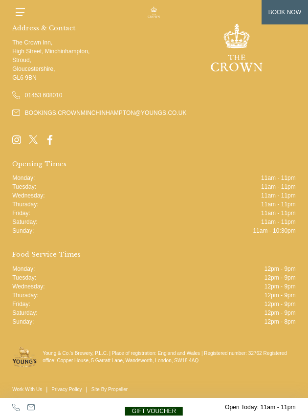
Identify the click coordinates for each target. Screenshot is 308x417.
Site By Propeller (109, 389)
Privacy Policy (66, 389)
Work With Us (27, 389)
